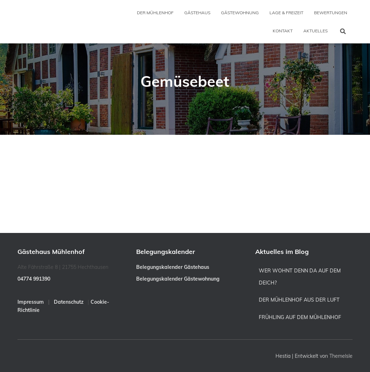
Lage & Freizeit (286, 12)
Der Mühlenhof (155, 12)
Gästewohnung (240, 12)
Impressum (30, 302)
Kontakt (283, 30)
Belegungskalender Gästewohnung (178, 279)
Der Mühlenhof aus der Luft (299, 300)
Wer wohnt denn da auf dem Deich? (300, 276)
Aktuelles (315, 30)
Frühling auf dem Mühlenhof (300, 317)
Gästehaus (197, 12)
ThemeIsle (341, 356)
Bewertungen (330, 12)
